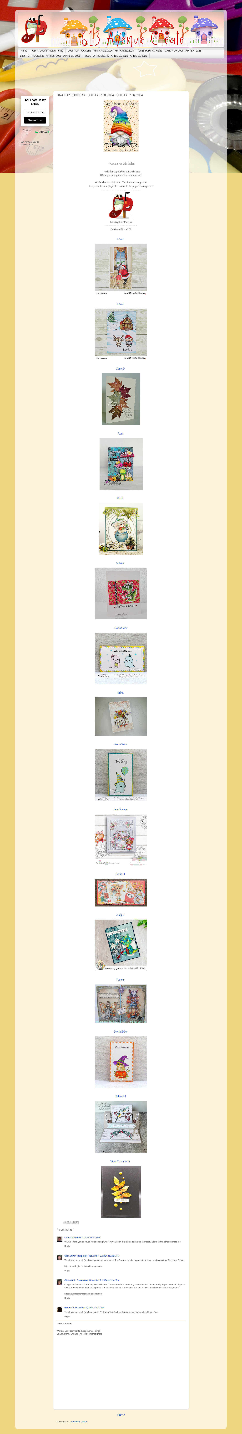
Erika (120, 693)
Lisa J (120, 239)
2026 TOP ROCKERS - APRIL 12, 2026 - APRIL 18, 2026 (116, 55)
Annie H (120, 874)
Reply (67, 1246)
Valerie (120, 563)
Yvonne (120, 980)
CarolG (120, 369)
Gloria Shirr (120, 628)
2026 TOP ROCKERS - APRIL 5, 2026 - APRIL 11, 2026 (50, 55)
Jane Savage (120, 809)
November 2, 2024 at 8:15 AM (85, 1237)
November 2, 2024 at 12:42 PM (104, 1280)
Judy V (120, 915)
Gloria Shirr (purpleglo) (76, 1256)
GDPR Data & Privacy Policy (47, 50)
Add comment (65, 1323)
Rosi (120, 434)
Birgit (120, 498)
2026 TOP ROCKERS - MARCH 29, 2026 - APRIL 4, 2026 (170, 50)
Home (24, 50)
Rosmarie (69, 1307)
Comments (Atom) (79, 1421)
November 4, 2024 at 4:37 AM (89, 1307)
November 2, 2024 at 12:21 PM (104, 1256)
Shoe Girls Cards (120, 1161)
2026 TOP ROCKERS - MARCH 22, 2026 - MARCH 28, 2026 (101, 50)
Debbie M (120, 1096)
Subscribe (35, 120)
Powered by (35, 132)
